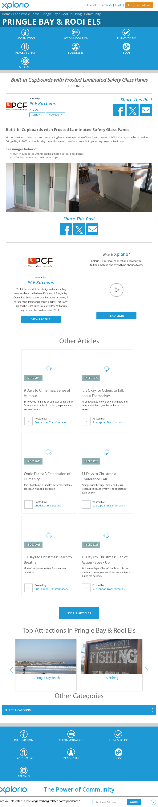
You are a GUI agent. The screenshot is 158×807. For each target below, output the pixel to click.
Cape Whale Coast (26, 14)
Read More (116, 315)
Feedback (106, 5)
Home (6, 14)
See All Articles (79, 613)
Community (92, 14)
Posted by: (35, 98)
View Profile (40, 319)
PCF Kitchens (42, 103)
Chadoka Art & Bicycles (48, 505)
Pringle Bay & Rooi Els (57, 14)
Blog (78, 14)
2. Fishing (111, 678)
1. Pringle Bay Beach (46, 678)
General (37, 114)
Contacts (92, 5)
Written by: (41, 277)
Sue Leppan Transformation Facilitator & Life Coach (52, 422)
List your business (139, 5)
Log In (118, 5)
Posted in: (34, 110)
